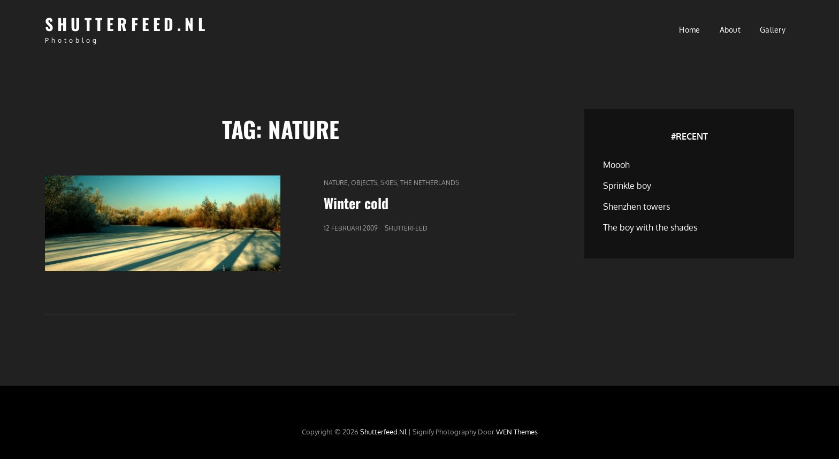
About (730, 29)
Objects (364, 183)
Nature (336, 183)
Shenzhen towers (636, 206)
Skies (388, 183)
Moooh (616, 164)
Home (689, 29)
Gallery (772, 29)
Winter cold (356, 203)
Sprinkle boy (627, 185)
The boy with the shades (650, 227)
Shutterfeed (406, 228)
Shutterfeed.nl (127, 24)
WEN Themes (517, 431)
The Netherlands (429, 183)
